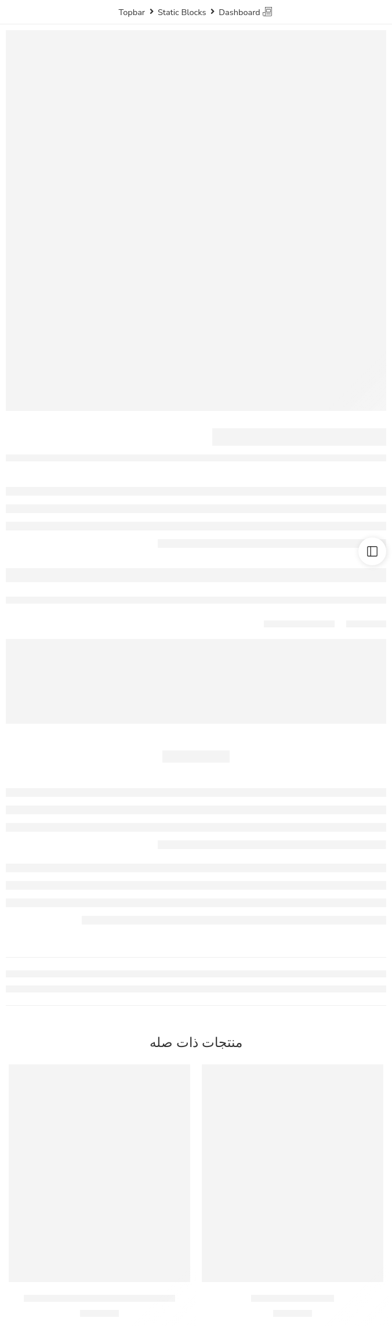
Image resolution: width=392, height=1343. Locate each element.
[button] (293, 1264)
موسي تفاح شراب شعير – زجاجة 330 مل (99, 1298)
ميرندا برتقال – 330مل (292, 1298)
